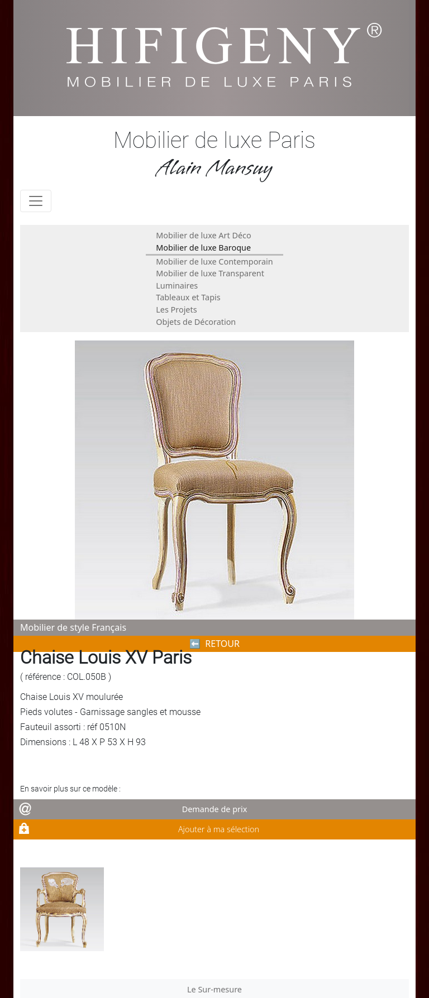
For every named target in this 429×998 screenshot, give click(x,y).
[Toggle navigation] (35, 201)
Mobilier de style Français (73, 627)
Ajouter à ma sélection (218, 829)
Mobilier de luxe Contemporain (214, 261)
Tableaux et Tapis (188, 297)
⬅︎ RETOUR (214, 643)
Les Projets (176, 309)
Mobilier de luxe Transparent (210, 273)
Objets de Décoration (196, 321)
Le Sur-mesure (214, 989)
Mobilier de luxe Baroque (203, 247)
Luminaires (177, 285)
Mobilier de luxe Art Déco (203, 235)
